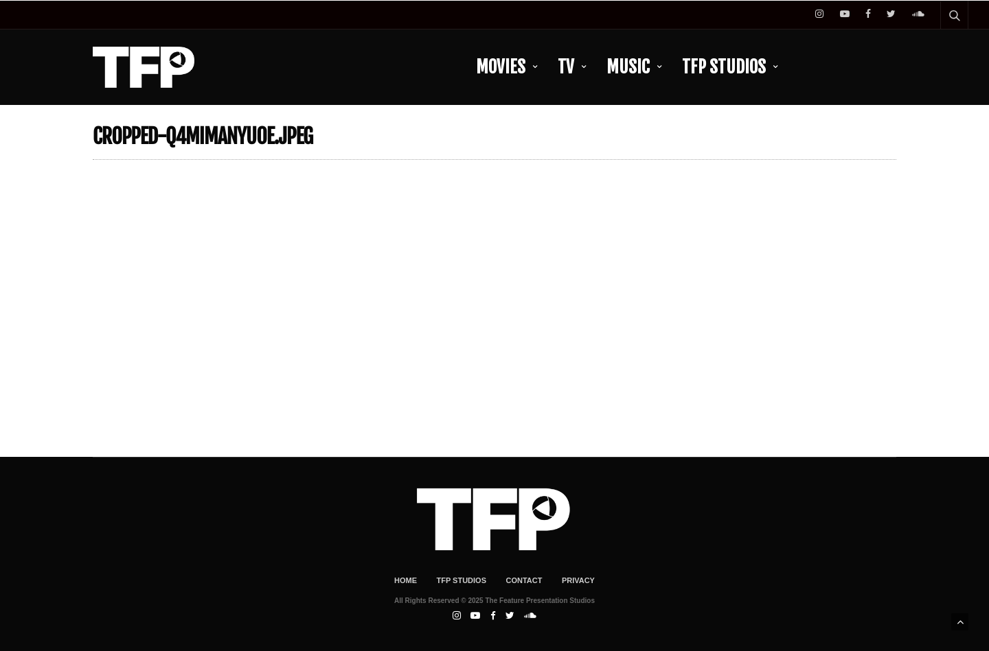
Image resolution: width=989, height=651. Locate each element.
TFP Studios (724, 67)
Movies (500, 67)
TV (566, 67)
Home (405, 580)
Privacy (578, 580)
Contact (523, 580)
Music (628, 67)
